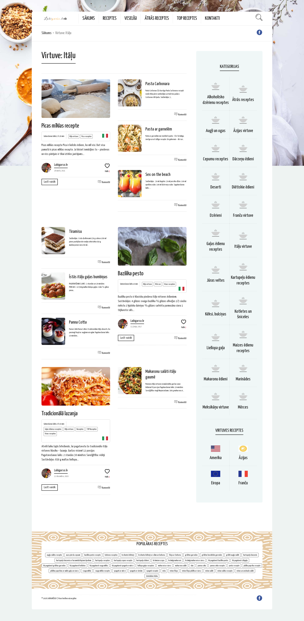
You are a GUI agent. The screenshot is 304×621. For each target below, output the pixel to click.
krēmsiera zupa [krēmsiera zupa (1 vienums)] (158, 560)
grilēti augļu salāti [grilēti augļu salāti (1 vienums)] (232, 555)
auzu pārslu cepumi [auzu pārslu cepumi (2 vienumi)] (73, 555)
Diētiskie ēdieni (243, 187)
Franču (243, 483)
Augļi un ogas (215, 131)
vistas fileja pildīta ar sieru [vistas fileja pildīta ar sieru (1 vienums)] (191, 571)
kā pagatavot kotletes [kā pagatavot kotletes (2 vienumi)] (78, 566)
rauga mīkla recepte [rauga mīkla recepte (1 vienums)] (102, 571)
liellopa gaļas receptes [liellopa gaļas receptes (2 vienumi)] (145, 566)
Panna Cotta (78, 322)
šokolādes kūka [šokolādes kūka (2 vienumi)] (152, 576)
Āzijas (243, 458)
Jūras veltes (216, 280)
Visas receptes (169, 284)
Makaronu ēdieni (215, 379)
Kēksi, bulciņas (215, 314)
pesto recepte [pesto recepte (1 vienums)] (234, 566)
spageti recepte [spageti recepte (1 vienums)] (152, 571)
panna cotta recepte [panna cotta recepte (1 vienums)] (217, 566)
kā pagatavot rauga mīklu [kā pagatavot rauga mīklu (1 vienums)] (99, 566)
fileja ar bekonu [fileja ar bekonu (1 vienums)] (175, 555)
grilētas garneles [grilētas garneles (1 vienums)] (191, 555)
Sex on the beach (157, 174)
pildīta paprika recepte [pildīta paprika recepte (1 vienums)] (252, 566)
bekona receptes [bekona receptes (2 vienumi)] (111, 555)
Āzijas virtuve (243, 131)
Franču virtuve (243, 215)
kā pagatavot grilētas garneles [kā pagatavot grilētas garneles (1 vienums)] (54, 566)
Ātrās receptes (157, 18)
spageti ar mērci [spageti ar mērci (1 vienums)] (120, 571)
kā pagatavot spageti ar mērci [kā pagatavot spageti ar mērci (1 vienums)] (122, 566)
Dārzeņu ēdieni (243, 159)
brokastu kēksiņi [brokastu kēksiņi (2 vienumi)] (128, 555)
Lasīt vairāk (49, 181)
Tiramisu (75, 231)
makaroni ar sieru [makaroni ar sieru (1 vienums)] (164, 566)
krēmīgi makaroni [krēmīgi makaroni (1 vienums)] (174, 560)
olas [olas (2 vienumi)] (192, 566)
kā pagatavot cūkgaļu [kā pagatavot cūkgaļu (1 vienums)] (240, 560)
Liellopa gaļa (216, 348)
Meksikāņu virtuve (216, 407)
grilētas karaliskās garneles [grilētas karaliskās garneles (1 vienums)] (212, 555)
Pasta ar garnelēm (158, 129)
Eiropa (215, 483)
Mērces (158, 284)
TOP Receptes (187, 18)
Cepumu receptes (215, 159)
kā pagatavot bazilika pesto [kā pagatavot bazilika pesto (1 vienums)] (218, 560)
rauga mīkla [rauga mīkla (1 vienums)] (87, 571)
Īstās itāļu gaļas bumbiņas (88, 277)
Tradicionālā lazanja (59, 413)
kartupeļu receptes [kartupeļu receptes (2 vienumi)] (102, 560)
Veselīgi (130, 18)
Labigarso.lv (61, 165)
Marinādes (243, 379)
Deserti (215, 187)
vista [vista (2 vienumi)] (164, 571)
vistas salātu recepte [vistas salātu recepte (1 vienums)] (224, 571)
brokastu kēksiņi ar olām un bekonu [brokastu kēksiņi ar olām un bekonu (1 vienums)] (151, 555)
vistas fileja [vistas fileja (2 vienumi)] (174, 571)
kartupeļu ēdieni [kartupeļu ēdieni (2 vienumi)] (142, 560)
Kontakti (212, 18)
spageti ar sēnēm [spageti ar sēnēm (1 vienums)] (136, 571)
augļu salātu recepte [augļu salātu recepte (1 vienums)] (54, 555)
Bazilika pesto (130, 273)
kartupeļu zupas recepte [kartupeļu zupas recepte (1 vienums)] (123, 560)
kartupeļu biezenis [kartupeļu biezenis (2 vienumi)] (250, 555)
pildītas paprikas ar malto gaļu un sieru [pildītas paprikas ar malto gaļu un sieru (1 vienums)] (64, 571)
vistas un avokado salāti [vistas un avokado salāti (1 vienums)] (245, 571)
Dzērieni (216, 215)
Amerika (216, 458)
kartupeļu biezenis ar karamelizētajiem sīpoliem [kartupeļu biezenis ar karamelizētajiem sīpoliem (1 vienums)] (73, 560)
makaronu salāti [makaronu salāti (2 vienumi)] (181, 566)
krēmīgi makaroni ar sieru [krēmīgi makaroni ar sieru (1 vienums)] (194, 560)
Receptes (110, 18)
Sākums (88, 18)
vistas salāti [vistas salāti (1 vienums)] (209, 571)
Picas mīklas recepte (60, 126)
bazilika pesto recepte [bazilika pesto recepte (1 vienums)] (92, 555)
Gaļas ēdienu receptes (53, 429)
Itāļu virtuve (73, 136)
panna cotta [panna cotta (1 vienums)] (202, 566)
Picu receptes (86, 136)
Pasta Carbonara (157, 84)
